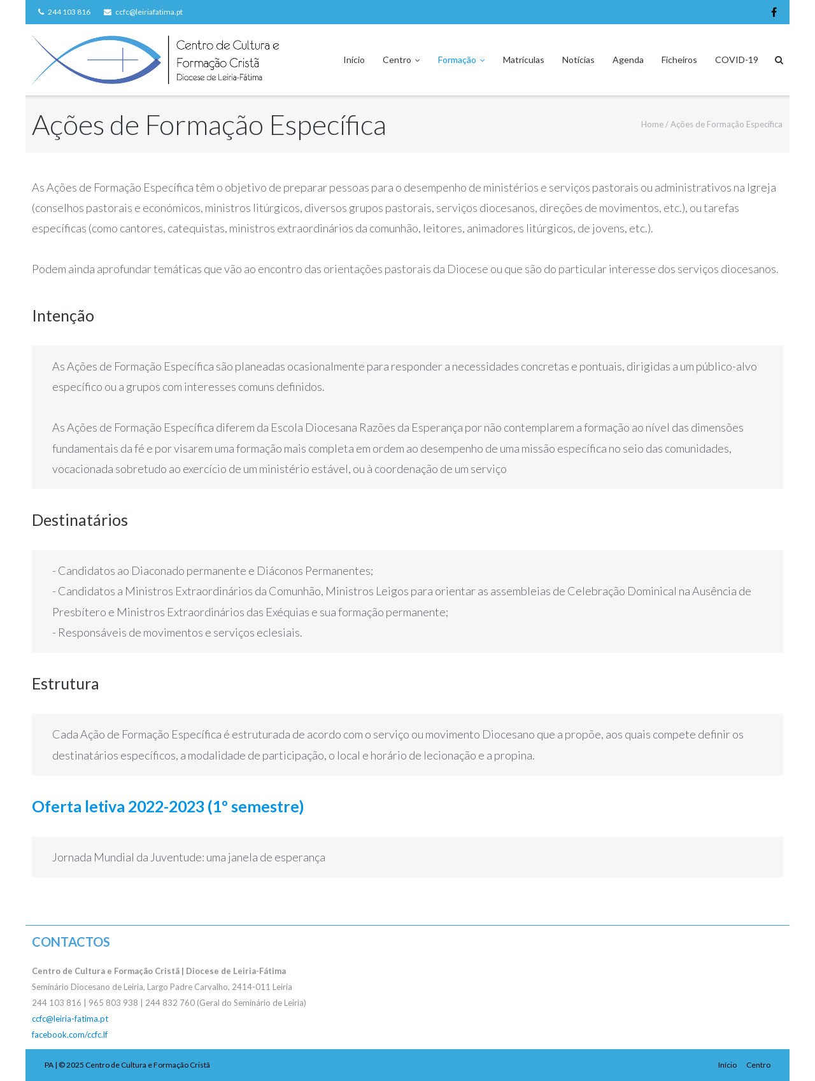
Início (354, 59)
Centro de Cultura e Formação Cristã (147, 1065)
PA (49, 1065)
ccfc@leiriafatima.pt (149, 12)
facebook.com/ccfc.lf (70, 1034)
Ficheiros (679, 59)
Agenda (628, 59)
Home (652, 124)
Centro (397, 59)
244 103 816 (69, 12)
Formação (457, 59)
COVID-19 (736, 59)
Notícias (578, 59)
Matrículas (523, 59)
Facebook (774, 12)
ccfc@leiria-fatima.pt (70, 1019)
